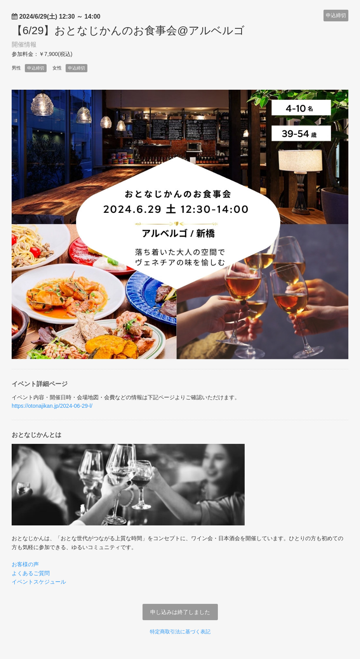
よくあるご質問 (31, 573)
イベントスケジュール (39, 582)
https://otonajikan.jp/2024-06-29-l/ (52, 406)
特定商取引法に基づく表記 (180, 632)
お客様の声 (25, 564)
